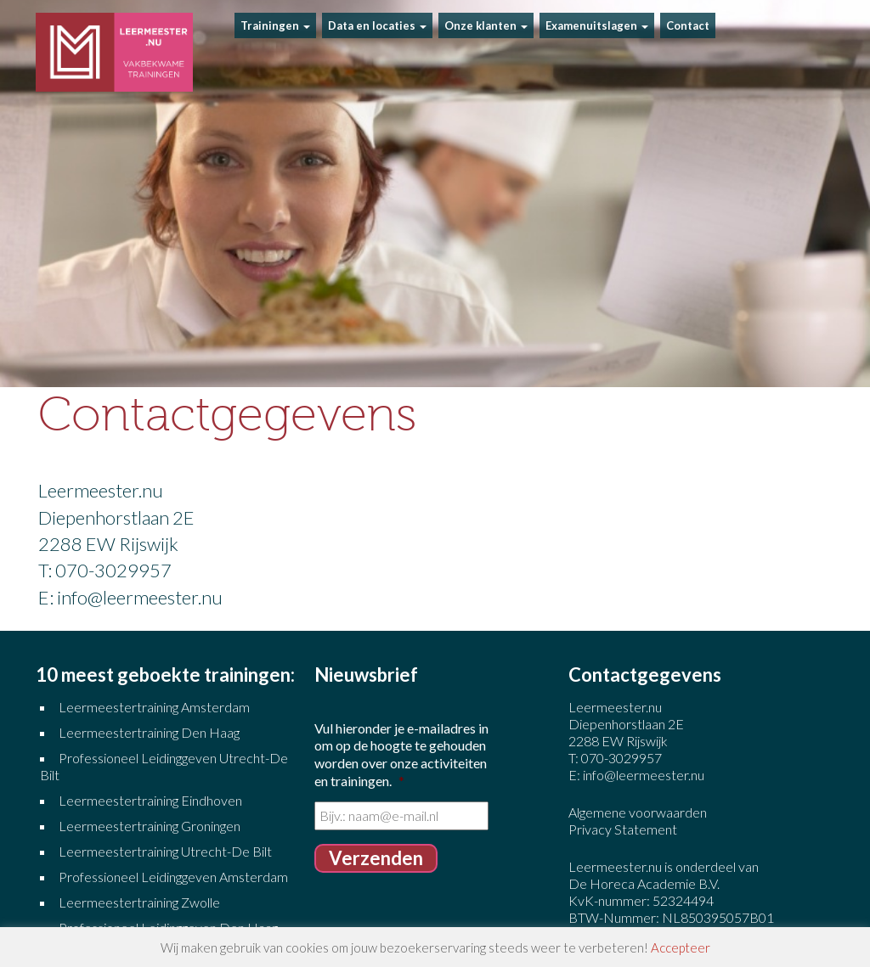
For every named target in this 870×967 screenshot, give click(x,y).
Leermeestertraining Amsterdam (154, 707)
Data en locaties (377, 25)
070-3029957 (621, 758)
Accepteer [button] (680, 947)
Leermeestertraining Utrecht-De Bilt (165, 851)
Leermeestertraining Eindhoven (150, 800)
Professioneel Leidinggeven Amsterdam (173, 877)
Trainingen (275, 25)
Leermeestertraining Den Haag (149, 732)
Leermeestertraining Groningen (151, 826)
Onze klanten (486, 25)
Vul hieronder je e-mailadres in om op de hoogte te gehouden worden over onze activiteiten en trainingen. (401, 754)
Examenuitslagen (596, 25)
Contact (687, 25)
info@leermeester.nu (643, 775)
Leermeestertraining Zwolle (139, 902)
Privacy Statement (622, 829)
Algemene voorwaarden (637, 812)
